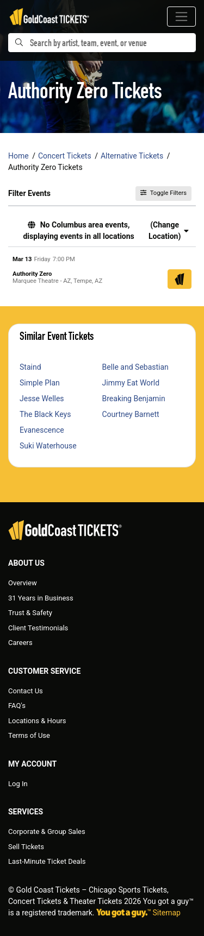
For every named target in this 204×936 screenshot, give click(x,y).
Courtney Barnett (130, 414)
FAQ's (17, 705)
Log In (18, 784)
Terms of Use (29, 735)
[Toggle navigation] (181, 17)
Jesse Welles (42, 398)
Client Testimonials (38, 628)
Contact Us (25, 691)
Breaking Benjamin (133, 398)
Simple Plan (40, 382)
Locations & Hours (37, 721)
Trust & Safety (30, 613)
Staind (30, 367)
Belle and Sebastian (135, 367)
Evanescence (42, 430)
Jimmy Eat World (131, 382)
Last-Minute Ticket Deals (47, 861)
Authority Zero (32, 273)
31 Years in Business (40, 598)
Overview (22, 583)
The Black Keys (45, 414)
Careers (20, 642)
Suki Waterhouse (48, 445)
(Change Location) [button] (169, 230)
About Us (26, 563)
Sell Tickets (26, 847)
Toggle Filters (163, 193)
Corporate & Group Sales (46, 831)
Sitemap (167, 912)
